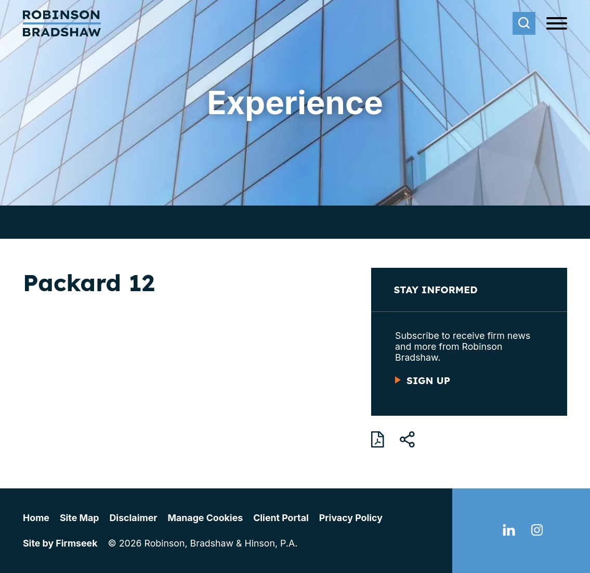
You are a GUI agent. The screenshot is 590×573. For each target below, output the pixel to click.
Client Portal (281, 517)
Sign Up (428, 380)
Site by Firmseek (60, 543)
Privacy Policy (351, 517)
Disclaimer (134, 517)
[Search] (524, 23)
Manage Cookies (205, 517)
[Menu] (556, 24)
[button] (407, 439)
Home (36, 517)
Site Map (79, 517)
